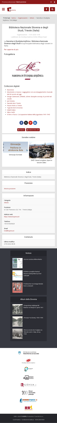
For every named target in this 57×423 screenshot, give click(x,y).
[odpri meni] (3, 9)
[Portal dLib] (28, 377)
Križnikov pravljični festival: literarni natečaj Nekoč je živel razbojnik (33, 274)
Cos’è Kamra (17, 420)
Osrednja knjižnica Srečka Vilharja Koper (34, 37)
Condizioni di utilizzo (28, 420)
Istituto (6, 203)
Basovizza (10, 90)
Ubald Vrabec (11, 110)
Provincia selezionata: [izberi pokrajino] (14, 2)
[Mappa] (46, 9)
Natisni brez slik (33, 130)
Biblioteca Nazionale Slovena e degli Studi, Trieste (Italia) (22, 177)
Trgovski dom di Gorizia (15, 108)
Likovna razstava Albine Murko (33, 259)
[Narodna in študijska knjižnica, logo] (28, 70)
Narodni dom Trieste (14, 103)
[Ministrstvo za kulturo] (29, 353)
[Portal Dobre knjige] (28, 401)
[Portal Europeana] (28, 369)
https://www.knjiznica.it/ (12, 217)
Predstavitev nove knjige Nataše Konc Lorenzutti (31, 285)
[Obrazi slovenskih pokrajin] (28, 392)
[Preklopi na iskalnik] (52, 9)
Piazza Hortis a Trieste (14, 105)
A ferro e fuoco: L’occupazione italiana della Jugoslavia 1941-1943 (28, 114)
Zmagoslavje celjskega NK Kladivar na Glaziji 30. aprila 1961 (32, 308)
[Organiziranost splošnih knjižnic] (28, 361)
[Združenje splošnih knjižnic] (28, 408)
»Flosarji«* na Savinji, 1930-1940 (32, 319)
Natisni (21, 130)
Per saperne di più (11, 49)
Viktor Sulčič (11, 112)
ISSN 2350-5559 (39, 420)
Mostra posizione (9, 189)
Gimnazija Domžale (15, 155)
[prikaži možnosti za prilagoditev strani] (51, 2)
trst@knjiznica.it (9, 231)
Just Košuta (11, 101)
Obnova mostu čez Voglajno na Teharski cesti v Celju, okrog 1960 (33, 332)
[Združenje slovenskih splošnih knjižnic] (28, 385)
